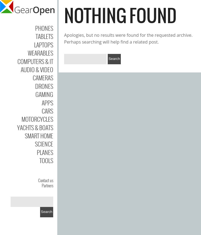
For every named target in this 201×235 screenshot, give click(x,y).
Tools (46, 160)
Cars (47, 110)
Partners (47, 185)
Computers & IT (35, 61)
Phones (44, 28)
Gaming (44, 94)
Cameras (43, 77)
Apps (47, 102)
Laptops (43, 44)
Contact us (45, 180)
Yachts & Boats (35, 127)
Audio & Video (37, 69)
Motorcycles (37, 119)
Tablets (44, 36)
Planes (45, 152)
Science (44, 143)
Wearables (40, 52)
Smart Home (39, 135)
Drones (44, 86)
